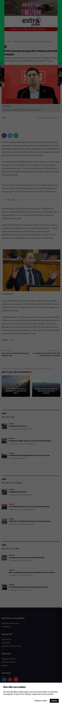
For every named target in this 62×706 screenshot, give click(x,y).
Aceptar (54, 701)
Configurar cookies (40, 701)
